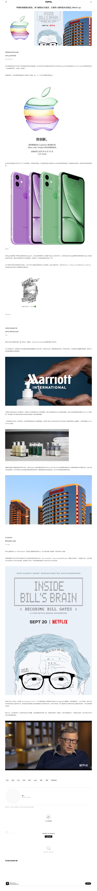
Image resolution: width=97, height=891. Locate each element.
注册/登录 (48, 836)
